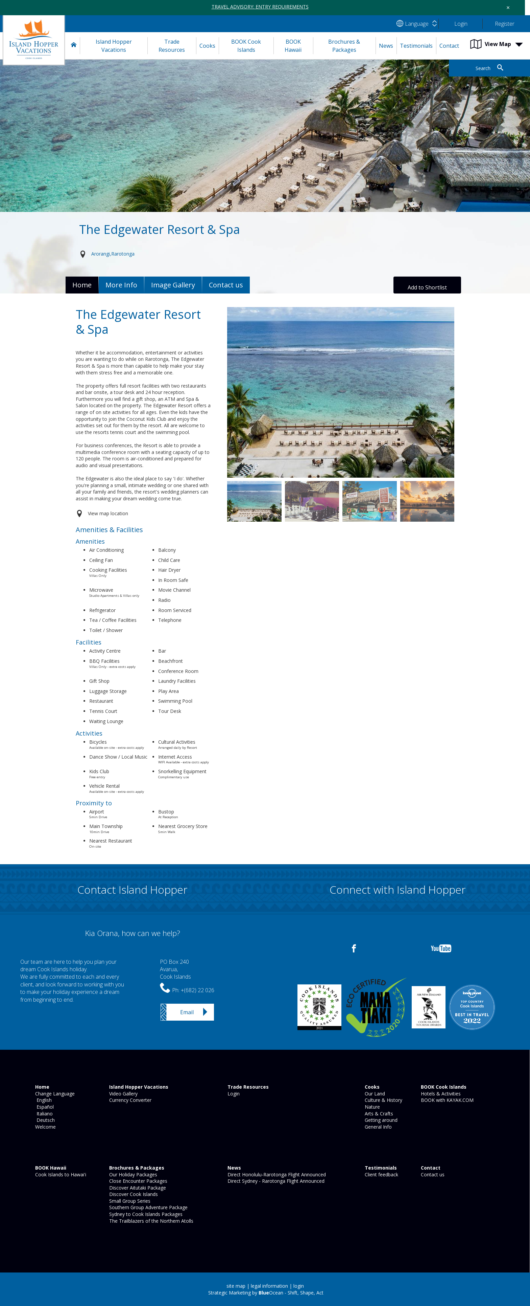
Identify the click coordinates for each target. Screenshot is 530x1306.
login (298, 1286)
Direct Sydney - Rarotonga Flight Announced (275, 1181)
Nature (371, 1107)
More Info (121, 284)
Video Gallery (123, 1093)
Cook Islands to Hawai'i (60, 1174)
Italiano (43, 1113)
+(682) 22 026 (197, 990)
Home (82, 284)
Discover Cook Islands (133, 1194)
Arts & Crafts (378, 1113)
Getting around (380, 1120)
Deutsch (44, 1120)
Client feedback (380, 1174)
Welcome (45, 1127)
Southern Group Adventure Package (148, 1207)
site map (235, 1286)
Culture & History (382, 1100)
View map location (108, 513)
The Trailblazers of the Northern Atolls (150, 1221)
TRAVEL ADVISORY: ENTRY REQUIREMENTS (260, 6)
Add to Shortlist (427, 287)
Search (483, 68)
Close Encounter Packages (137, 1181)
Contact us (431, 1174)
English (43, 1100)
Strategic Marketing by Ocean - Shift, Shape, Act (265, 1292)
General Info (377, 1127)
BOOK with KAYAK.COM (446, 1100)
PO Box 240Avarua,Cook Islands (175, 969)
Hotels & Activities (440, 1093)
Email (187, 1012)
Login (233, 1093)
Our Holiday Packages (132, 1174)
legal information (269, 1286)
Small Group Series (129, 1201)
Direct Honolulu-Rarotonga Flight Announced (276, 1174)
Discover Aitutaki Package (137, 1187)
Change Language (54, 1093)
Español (44, 1107)
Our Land (374, 1093)
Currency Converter (129, 1100)
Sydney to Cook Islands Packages (145, 1214)
